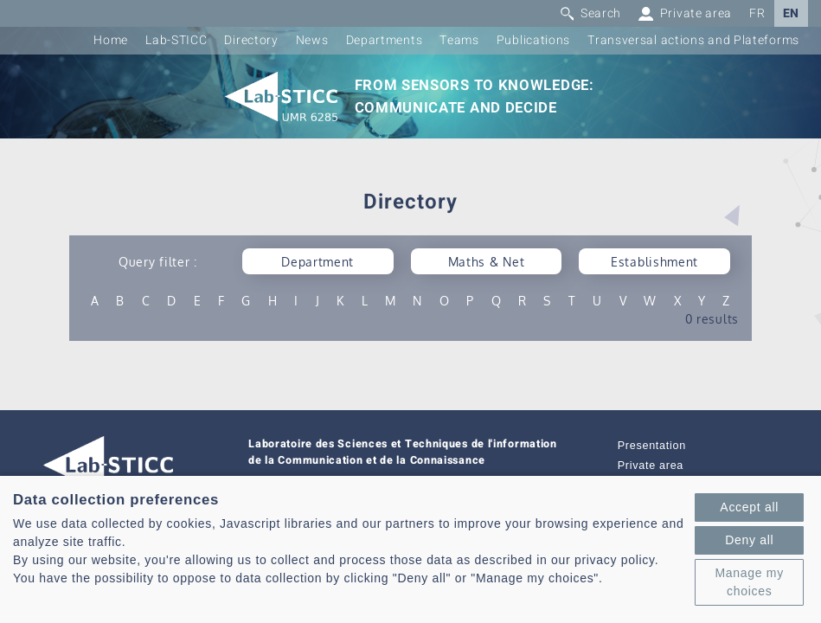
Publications (533, 40)
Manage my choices (749, 582)
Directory (251, 40)
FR (757, 13)
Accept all (749, 507)
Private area (650, 465)
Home (110, 40)
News (312, 40)
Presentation (652, 446)
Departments (384, 40)
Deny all (749, 540)
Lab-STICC (176, 40)
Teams (459, 40)
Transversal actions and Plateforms (693, 40)
